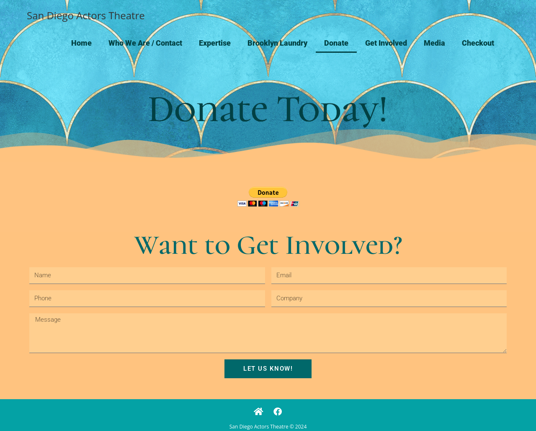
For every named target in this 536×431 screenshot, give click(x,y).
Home (81, 43)
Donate (336, 43)
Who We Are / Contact (145, 43)
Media (434, 43)
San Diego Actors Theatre (86, 15)
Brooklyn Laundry (277, 43)
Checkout (478, 43)
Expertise (215, 43)
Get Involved (386, 43)
